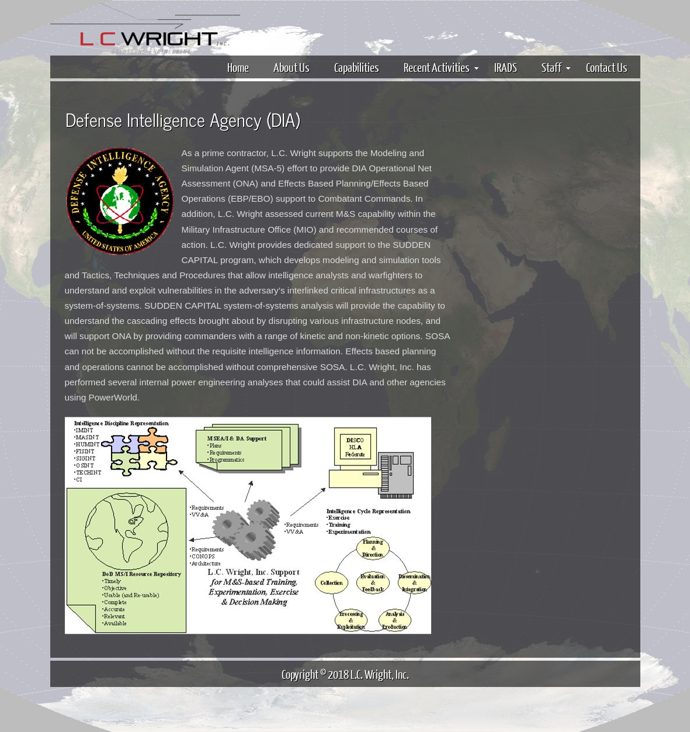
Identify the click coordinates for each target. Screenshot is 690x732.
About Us (291, 67)
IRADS (505, 67)
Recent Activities (441, 67)
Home (238, 67)
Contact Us (606, 67)
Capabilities (356, 67)
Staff (556, 67)
